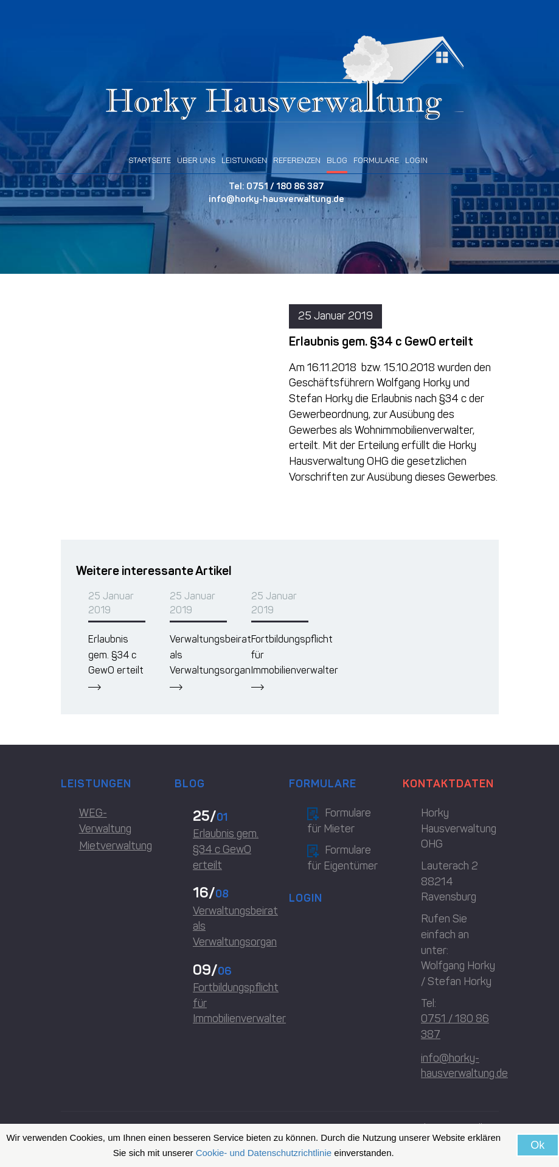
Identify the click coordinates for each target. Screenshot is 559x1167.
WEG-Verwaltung (105, 820)
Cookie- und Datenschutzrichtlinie (264, 1153)
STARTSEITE (149, 160)
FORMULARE (376, 160)
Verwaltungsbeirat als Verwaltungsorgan (232, 926)
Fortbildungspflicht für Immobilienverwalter (232, 1003)
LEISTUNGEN (244, 160)
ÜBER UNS (196, 160)
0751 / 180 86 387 (285, 186)
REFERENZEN (297, 160)
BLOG (337, 160)
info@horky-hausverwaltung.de (276, 198)
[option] (117, 640)
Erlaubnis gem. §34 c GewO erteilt (116, 654)
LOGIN (416, 160)
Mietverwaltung (115, 845)
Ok (537, 1145)
